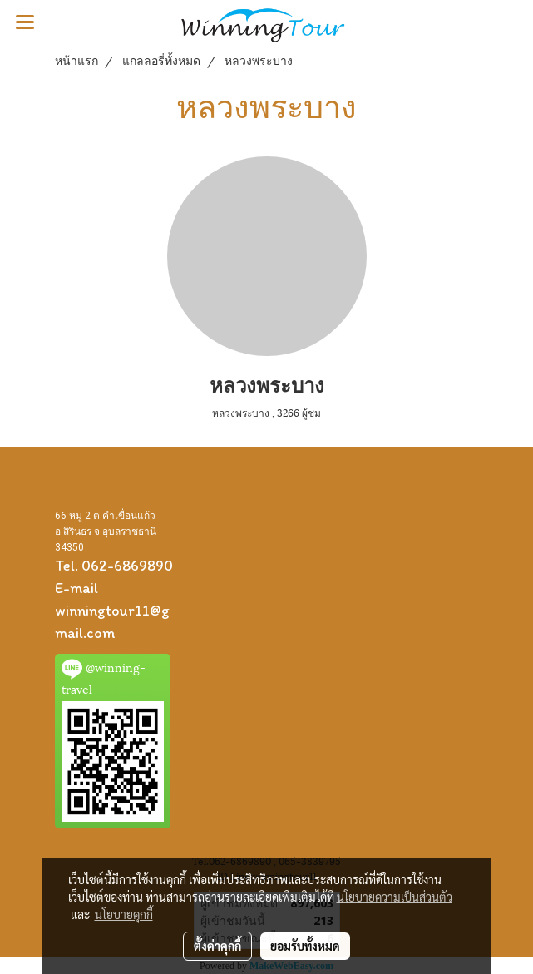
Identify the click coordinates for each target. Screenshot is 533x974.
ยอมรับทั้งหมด (305, 945)
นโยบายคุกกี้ (124, 914)
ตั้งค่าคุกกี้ (217, 945)
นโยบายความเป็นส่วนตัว (394, 896)
